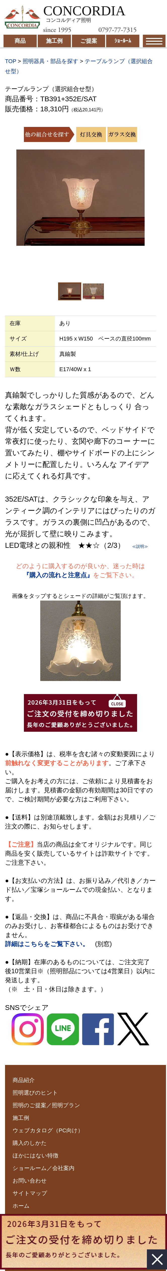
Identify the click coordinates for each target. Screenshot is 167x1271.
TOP (10, 61)
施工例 (21, 1118)
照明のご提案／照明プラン (46, 1105)
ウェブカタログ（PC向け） (48, 1130)
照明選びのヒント (35, 1093)
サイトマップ (30, 1193)
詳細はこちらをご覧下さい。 (47, 943)
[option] (80, 198)
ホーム (21, 1206)
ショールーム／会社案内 (43, 1168)
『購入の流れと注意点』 (58, 574)
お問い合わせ (30, 1181)
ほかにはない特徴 (35, 1155)
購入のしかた (30, 1143)
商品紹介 (24, 1080)
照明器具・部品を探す (50, 61)
